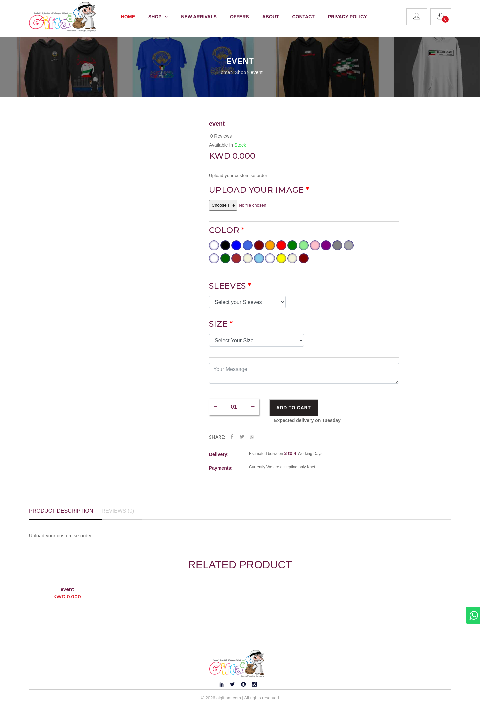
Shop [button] (158, 16)
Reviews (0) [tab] (118, 511)
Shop (240, 72)
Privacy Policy (347, 16)
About (270, 16)
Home (128, 16)
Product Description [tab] (61, 511)
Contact (303, 16)
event (257, 72)
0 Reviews (221, 136)
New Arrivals (199, 16)
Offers (239, 16)
